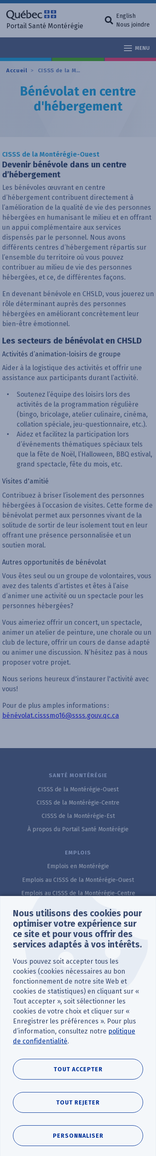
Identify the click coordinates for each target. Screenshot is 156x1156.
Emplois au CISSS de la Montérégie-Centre (78, 893)
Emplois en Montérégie (78, 866)
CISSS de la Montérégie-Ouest (81, 70)
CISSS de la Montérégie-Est (78, 816)
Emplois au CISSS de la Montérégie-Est (78, 906)
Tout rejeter (78, 1119)
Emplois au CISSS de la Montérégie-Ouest (78, 880)
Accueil (16, 70)
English (126, 16)
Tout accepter (78, 1086)
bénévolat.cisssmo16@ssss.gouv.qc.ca (60, 715)
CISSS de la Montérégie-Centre (78, 802)
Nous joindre (133, 24)
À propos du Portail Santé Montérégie (78, 829)
